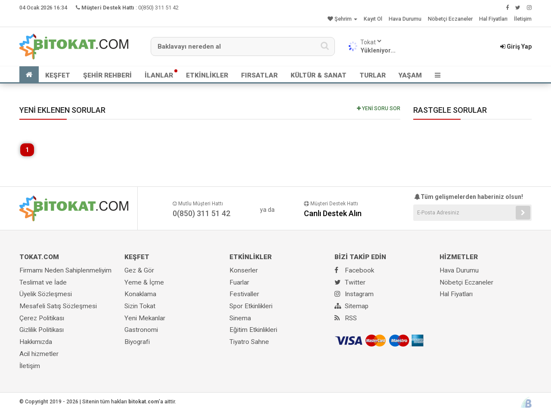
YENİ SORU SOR (378, 109)
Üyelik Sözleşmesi (45, 294)
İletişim (523, 18)
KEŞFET (57, 75)
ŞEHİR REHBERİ (107, 75)
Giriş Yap (516, 46)
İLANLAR (159, 75)
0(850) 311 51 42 (158, 7)
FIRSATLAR (259, 75)
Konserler (243, 270)
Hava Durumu (405, 18)
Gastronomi (141, 330)
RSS (345, 318)
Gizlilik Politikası (41, 330)
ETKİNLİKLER (207, 75)
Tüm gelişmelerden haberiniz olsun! (468, 196)
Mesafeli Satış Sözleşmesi (58, 306)
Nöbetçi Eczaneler (450, 18)
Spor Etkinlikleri (250, 306)
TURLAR (372, 75)
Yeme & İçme (144, 282)
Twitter (349, 282)
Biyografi (137, 342)
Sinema (240, 318)
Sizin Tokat (139, 306)
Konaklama (140, 294)
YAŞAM (410, 75)
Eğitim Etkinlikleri (253, 330)
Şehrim (342, 18)
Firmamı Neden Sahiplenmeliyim (65, 270)
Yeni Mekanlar (144, 318)
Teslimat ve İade (43, 282)
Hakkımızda (35, 342)
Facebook (354, 270)
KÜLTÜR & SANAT (319, 75)
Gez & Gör (139, 270)
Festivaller (244, 294)
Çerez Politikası (41, 318)
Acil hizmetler (39, 354)
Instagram (354, 294)
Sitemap (351, 306)
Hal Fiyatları (493, 18)
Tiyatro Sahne (249, 342)
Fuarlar (239, 282)
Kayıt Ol (373, 18)
